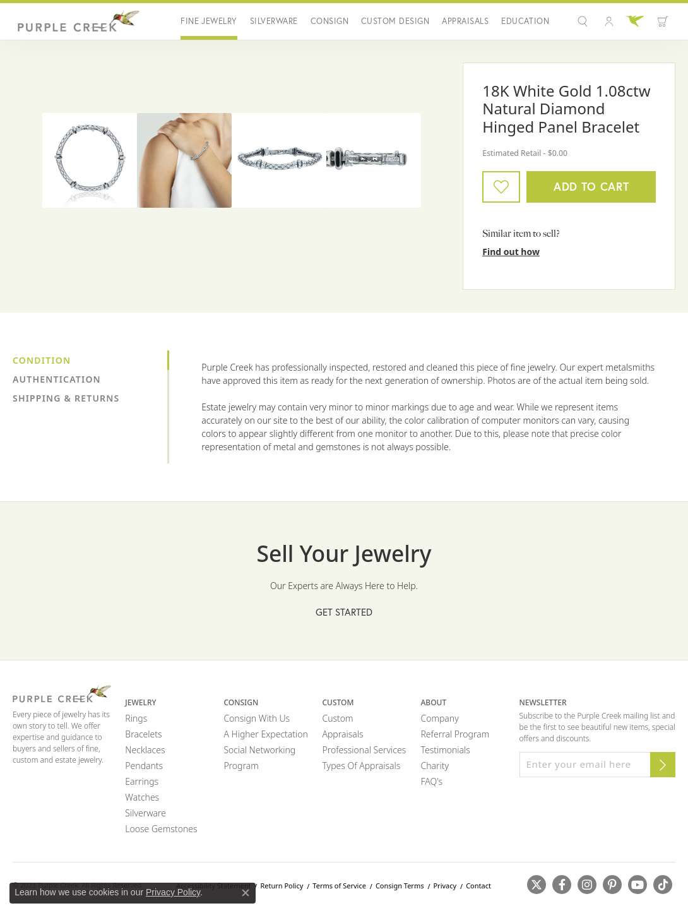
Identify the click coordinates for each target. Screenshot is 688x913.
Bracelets (143, 734)
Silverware (274, 21)
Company (439, 718)
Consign (329, 21)
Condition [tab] (42, 360)
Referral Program (454, 734)
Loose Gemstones (161, 829)
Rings (136, 718)
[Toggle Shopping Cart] (662, 21)
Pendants (144, 766)
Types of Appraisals (361, 766)
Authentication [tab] (57, 379)
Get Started (344, 612)
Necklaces (145, 750)
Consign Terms (400, 885)
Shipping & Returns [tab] (66, 398)
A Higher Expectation (265, 734)
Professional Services (364, 750)
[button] (584, 21)
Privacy (444, 885)
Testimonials (445, 750)
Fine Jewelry (209, 21)
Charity (434, 766)
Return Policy (281, 885)
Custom (337, 718)
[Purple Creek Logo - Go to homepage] (77, 21)
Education (525, 21)
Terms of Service (339, 885)
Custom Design (395, 21)
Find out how (511, 252)
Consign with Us (256, 718)
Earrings (141, 781)
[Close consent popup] (245, 893)
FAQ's (431, 781)
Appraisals (465, 21)
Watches (142, 797)
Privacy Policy (173, 892)
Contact (478, 885)
